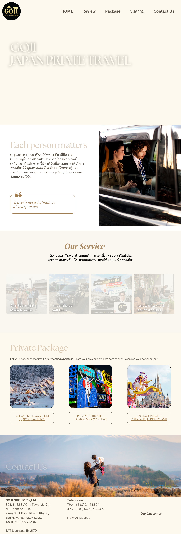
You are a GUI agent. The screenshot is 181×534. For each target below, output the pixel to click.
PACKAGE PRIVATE (149, 416)
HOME (67, 11)
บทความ (137, 11)
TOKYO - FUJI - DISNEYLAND (149, 419)
